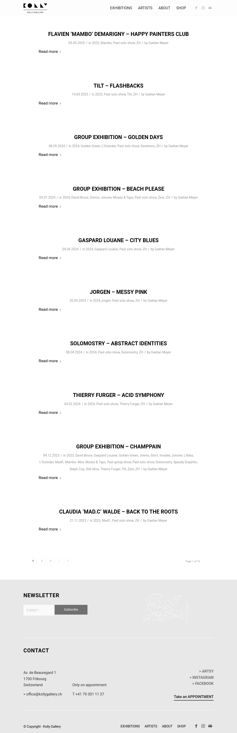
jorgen (106, 300)
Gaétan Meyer (158, 43)
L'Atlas (188, 455)
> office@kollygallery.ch (42, 694)
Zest (161, 197)
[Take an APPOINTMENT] (193, 698)
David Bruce (79, 197)
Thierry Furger (129, 404)
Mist (81, 462)
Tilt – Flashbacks (118, 86)
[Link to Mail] (210, 7)
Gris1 (154, 455)
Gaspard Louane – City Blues (118, 240)
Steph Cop (77, 469)
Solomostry (129, 352)
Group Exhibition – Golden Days (118, 137)
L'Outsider (109, 146)
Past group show (119, 462)
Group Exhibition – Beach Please (118, 189)
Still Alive (92, 469)
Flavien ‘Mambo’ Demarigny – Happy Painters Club (118, 34)
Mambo (106, 43)
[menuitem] (121, 8)
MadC (59, 462)
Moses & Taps (123, 197)
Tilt (129, 94)
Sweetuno (147, 146)
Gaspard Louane (106, 249)
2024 (75, 146)
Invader (165, 455)
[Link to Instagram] (203, 7)
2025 (95, 43)
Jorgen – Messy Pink (118, 292)
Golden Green (90, 146)
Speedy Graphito (185, 462)
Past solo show (124, 43)
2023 (70, 455)
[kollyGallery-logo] (35, 8)
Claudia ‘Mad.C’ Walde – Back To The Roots (118, 512)
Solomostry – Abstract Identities (118, 343)
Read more (50, 51)
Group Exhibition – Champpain (118, 447)
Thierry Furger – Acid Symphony (118, 395)
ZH (138, 43)
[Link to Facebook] (196, 7)
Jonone (106, 197)
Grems (94, 197)
